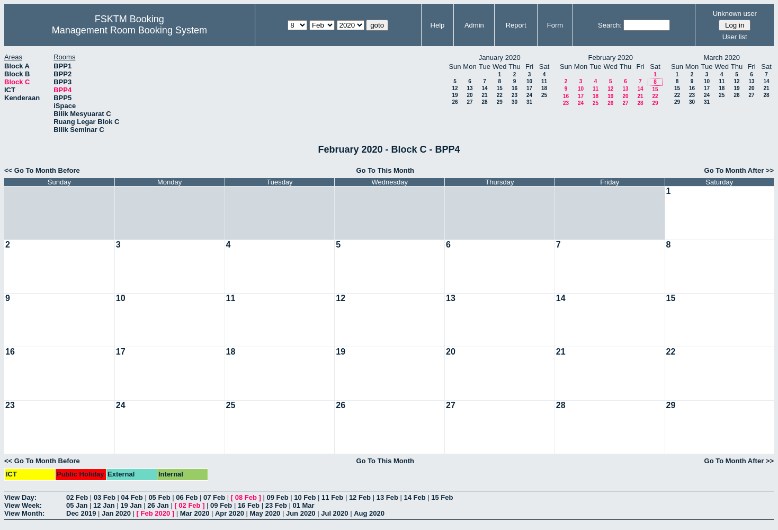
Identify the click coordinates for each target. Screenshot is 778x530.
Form (555, 25)
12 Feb (360, 497)
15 (500, 88)
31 (529, 102)
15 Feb (442, 497)
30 (514, 102)
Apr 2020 (229, 513)
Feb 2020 (156, 513)
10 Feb (305, 497)
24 (529, 95)
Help (438, 25)
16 (514, 88)
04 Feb (132, 497)
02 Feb (77, 497)
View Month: (24, 513)
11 (544, 81)
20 (469, 95)
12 (455, 88)
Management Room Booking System (129, 30)
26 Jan (157, 505)
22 (500, 95)
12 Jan (103, 505)
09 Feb (277, 497)
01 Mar (303, 505)
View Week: (23, 505)
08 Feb (246, 497)
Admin (474, 25)
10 (529, 81)
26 (455, 102)
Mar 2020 (195, 513)
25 (544, 95)
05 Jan (76, 505)
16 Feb (249, 505)
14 (484, 88)
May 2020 (265, 513)
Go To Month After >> (739, 170)
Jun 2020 (301, 513)
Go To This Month (385, 170)
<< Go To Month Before (42, 170)
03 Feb (104, 497)
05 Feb (159, 497)
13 (469, 88)
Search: (610, 25)
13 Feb (387, 497)
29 (500, 102)
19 (455, 95)
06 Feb (187, 497)
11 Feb (332, 497)
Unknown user (735, 13)
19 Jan (130, 505)
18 (544, 88)
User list (734, 37)
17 (529, 88)
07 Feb (214, 497)
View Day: (20, 497)
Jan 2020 (116, 513)
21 (484, 95)
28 (484, 102)
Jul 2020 (334, 513)
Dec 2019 (81, 513)
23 (514, 95)
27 (469, 102)
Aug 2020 (369, 513)
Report (516, 25)
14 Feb (414, 497)
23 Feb (276, 505)
